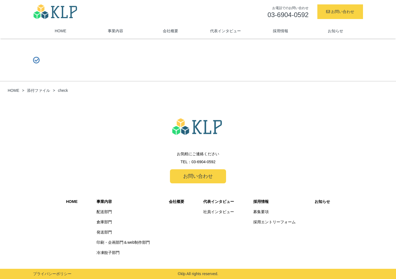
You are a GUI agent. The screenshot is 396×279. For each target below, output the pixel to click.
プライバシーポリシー (52, 274)
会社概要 (170, 31)
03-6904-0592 (203, 162)
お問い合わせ (340, 11)
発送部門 (104, 232)
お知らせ (335, 31)
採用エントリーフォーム (274, 222)
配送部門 (104, 212)
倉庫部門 (104, 222)
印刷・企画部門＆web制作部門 (123, 242)
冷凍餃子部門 (108, 252)
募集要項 (261, 212)
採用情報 (280, 31)
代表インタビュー (225, 31)
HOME (60, 31)
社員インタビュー (218, 212)
